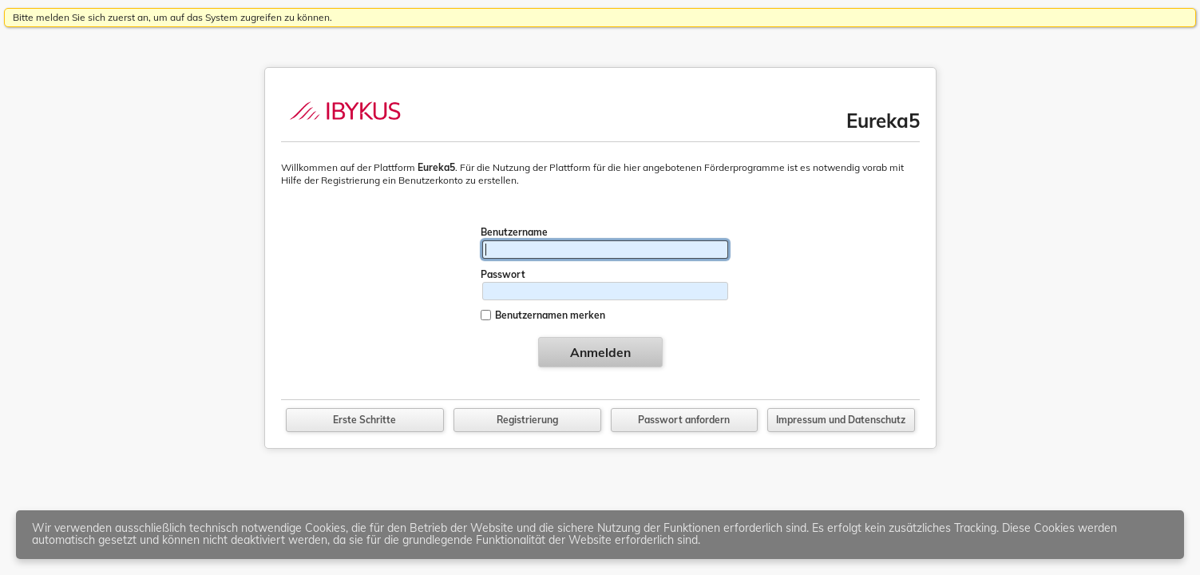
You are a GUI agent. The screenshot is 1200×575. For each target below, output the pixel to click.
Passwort (503, 274)
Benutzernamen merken (550, 315)
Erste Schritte (364, 420)
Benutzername (514, 232)
